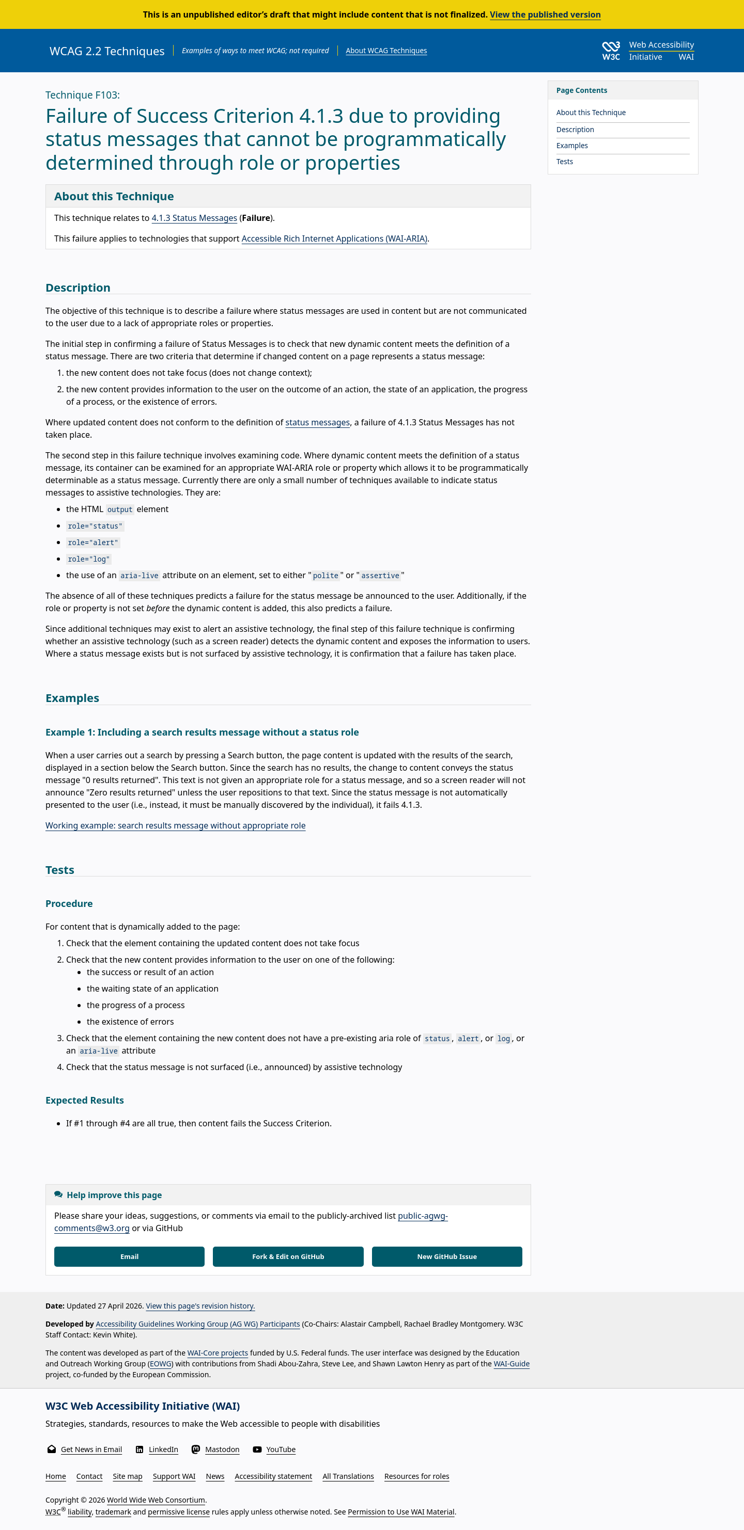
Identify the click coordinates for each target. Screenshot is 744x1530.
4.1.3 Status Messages (195, 218)
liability (79, 1512)
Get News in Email (91, 1449)
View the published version (545, 14)
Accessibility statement (274, 1476)
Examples (572, 145)
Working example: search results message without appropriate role (175, 825)
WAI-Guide (512, 1363)
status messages (317, 422)
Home (55, 1476)
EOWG (161, 1363)
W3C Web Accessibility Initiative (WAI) (142, 1406)
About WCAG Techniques (386, 50)
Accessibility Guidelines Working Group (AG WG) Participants (198, 1324)
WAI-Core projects (218, 1353)
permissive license (179, 1512)
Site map (128, 1476)
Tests (564, 161)
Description (575, 129)
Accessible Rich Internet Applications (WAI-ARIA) (334, 238)
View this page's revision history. (200, 1306)
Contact (89, 1476)
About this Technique (591, 112)
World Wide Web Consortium (156, 1500)
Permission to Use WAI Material (401, 1512)
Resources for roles (417, 1476)
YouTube (281, 1449)
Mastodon (222, 1449)
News (215, 1476)
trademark (113, 1512)
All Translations (348, 1476)
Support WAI (174, 1476)
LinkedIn (163, 1449)
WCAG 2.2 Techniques (107, 50)
